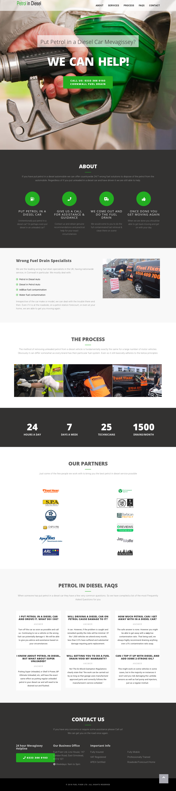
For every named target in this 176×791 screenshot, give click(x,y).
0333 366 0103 (35, 757)
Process (129, 6)
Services (113, 6)
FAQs (142, 6)
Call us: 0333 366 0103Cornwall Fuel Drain (88, 82)
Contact (154, 6)
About (100, 6)
